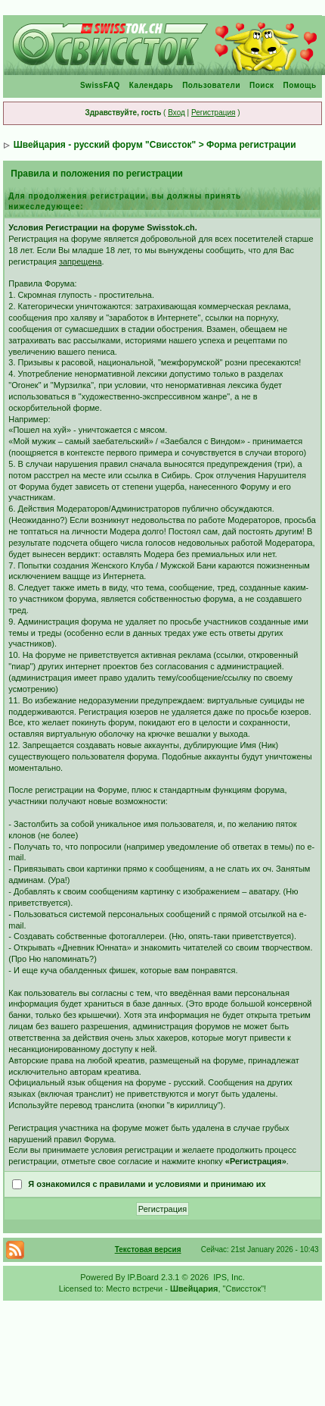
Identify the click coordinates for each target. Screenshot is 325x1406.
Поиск (261, 85)
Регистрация (213, 112)
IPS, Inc (228, 1277)
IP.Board (143, 1277)
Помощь (300, 85)
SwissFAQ (100, 85)
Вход (176, 112)
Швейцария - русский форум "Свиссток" (105, 144)
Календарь (151, 85)
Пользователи (211, 85)
